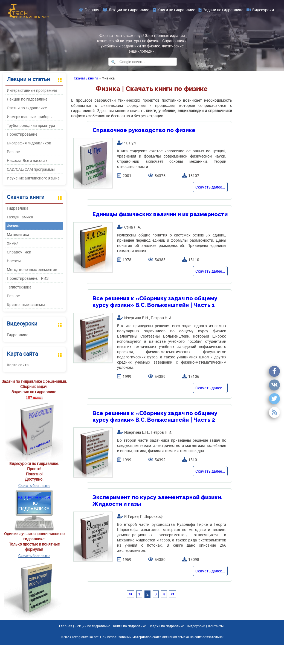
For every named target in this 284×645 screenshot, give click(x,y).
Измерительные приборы (30, 116)
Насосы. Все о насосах (27, 160)
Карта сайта (18, 364)
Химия (13, 243)
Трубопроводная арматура (31, 125)
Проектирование (22, 134)
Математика (18, 234)
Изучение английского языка (33, 178)
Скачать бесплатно (34, 485)
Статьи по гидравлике (27, 107)
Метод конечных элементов (32, 269)
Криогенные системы (26, 304)
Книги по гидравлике (174, 9)
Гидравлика (17, 208)
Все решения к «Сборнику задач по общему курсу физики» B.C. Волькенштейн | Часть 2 (154, 416)
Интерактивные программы (32, 90)
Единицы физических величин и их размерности (160, 214)
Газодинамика (20, 216)
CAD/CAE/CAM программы (31, 169)
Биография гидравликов (29, 142)
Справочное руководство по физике (143, 130)
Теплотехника (19, 287)
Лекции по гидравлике (126, 9)
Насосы (14, 260)
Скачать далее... (210, 187)
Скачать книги (86, 78)
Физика (14, 225)
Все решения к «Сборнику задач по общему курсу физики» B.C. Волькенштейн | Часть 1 (154, 301)
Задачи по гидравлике (221, 9)
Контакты (216, 626)
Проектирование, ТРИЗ (27, 278)
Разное (13, 151)
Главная (89, 9)
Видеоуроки (260, 9)
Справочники (19, 252)
